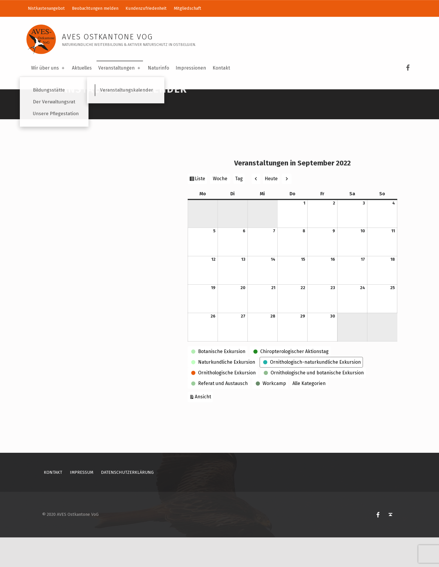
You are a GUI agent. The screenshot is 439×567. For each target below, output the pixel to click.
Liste (200, 209)
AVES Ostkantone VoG (107, 36)
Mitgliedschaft (187, 8)
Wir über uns (48, 68)
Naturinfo (158, 68)
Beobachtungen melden (95, 8)
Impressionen (191, 68)
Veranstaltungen (119, 68)
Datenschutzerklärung (127, 502)
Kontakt (221, 68)
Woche (220, 208)
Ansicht (204, 425)
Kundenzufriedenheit (146, 8)
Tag (239, 208)
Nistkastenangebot (46, 8)
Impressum (81, 502)
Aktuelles (82, 68)
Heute (271, 208)
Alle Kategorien (309, 413)
